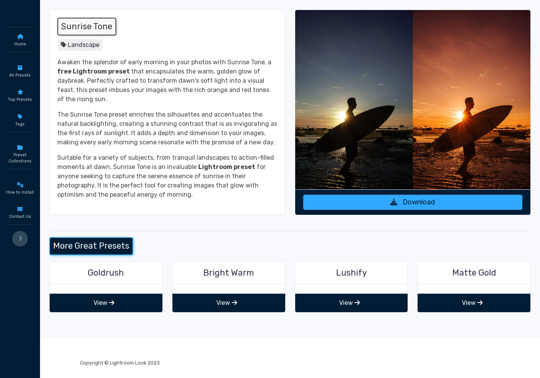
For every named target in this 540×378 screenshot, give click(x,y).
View (164, 319)
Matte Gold (483, 289)
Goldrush (166, 289)
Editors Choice (36, 158)
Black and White (38, 172)
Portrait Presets (38, 186)
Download (430, 176)
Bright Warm (271, 289)
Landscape (151, 45)
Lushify (376, 289)
